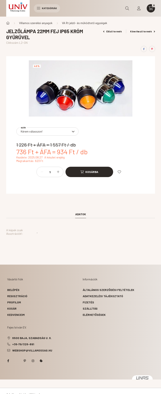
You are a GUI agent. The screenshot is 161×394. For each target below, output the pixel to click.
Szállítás (90, 308)
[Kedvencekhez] (119, 172)
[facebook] (144, 49)
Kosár (12, 308)
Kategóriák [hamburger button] (47, 8)
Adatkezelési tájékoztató (103, 296)
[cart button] (151, 8)
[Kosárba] (89, 172)
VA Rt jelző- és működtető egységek (84, 23)
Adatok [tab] (80, 214)
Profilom (14, 302)
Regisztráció (17, 296)
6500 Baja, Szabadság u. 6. (32, 338)
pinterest (25, 361)
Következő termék (142, 31)
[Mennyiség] (50, 172)
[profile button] (139, 8)
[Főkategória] (8, 23)
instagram (33, 361)
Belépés (13, 290)
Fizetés (88, 302)
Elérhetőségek (94, 314)
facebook (8, 361)
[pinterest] (152, 49)
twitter (16, 361)
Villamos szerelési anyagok (35, 23)
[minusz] (42, 172)
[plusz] (58, 172)
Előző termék (112, 31)
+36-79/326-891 (23, 344)
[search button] (127, 8)
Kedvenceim (16, 314)
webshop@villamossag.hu (32, 350)
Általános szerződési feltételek (108, 290)
